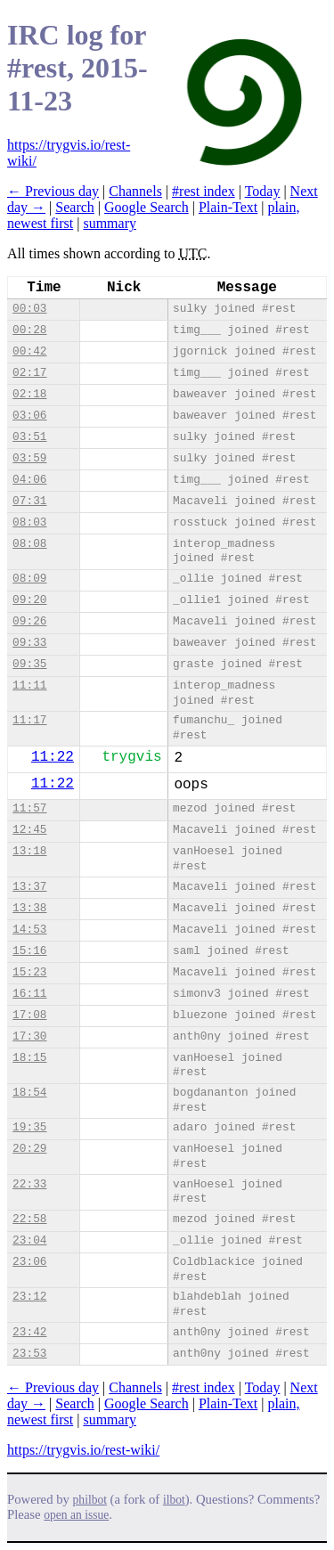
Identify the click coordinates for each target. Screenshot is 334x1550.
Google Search (146, 207)
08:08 (29, 544)
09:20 (29, 600)
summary (109, 223)
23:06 (29, 1262)
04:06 (29, 479)
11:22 (52, 757)
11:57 (29, 808)
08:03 (29, 522)
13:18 (29, 851)
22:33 (29, 1184)
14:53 (29, 929)
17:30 (29, 1036)
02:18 (29, 394)
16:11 (29, 993)
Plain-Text (228, 207)
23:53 (29, 1353)
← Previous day (53, 191)
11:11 (29, 685)
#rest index (203, 191)
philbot (90, 1499)
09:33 (29, 642)
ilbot (174, 1499)
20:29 (29, 1148)
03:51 (29, 437)
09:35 (29, 664)
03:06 (29, 415)
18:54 (29, 1092)
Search (74, 207)
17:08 (29, 1015)
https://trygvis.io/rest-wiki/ (83, 1449)
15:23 (29, 972)
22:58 (29, 1219)
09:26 (29, 621)
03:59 (29, 458)
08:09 (29, 578)
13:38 (29, 908)
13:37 (29, 886)
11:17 (29, 720)
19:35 (29, 1127)
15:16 (29, 951)
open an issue (76, 1514)
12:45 (29, 829)
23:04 (29, 1240)
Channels (135, 191)
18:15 (29, 1058)
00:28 (29, 330)
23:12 (29, 1296)
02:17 (29, 372)
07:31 (29, 501)
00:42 (29, 351)
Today (263, 191)
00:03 (29, 308)
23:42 (29, 1332)
